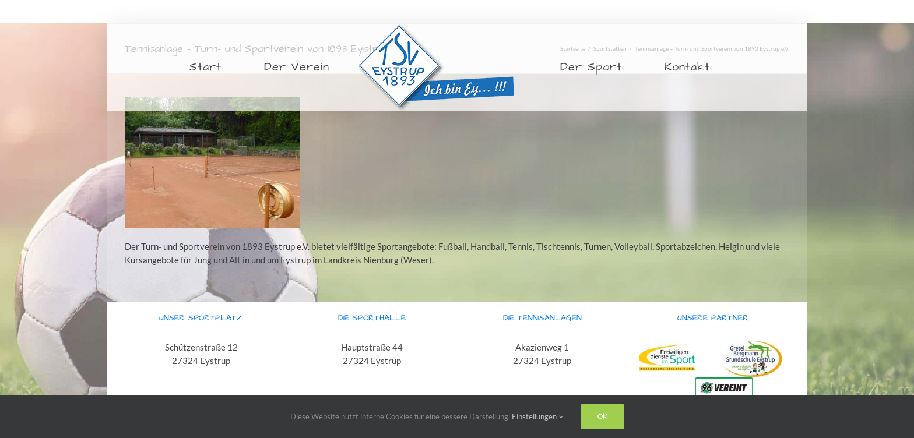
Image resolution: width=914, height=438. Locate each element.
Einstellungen (537, 416)
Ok (602, 416)
